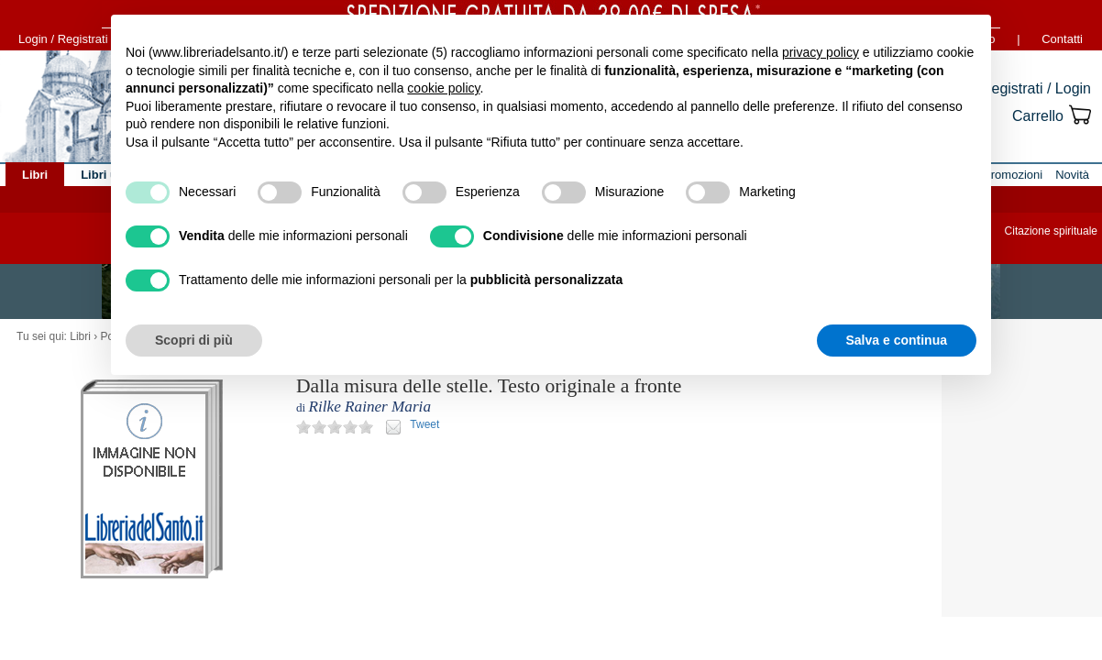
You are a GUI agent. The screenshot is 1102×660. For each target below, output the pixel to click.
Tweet (424, 424)
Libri (80, 336)
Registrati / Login (1036, 88)
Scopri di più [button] (194, 340)
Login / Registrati (63, 39)
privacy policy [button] (820, 52)
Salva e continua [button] (896, 340)
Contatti (1062, 39)
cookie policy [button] (443, 88)
